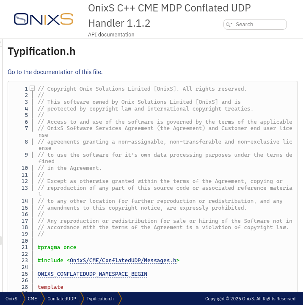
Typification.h (100, 299)
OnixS (11, 299)
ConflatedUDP (61, 299)
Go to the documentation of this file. (161, 72)
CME (32, 299)
